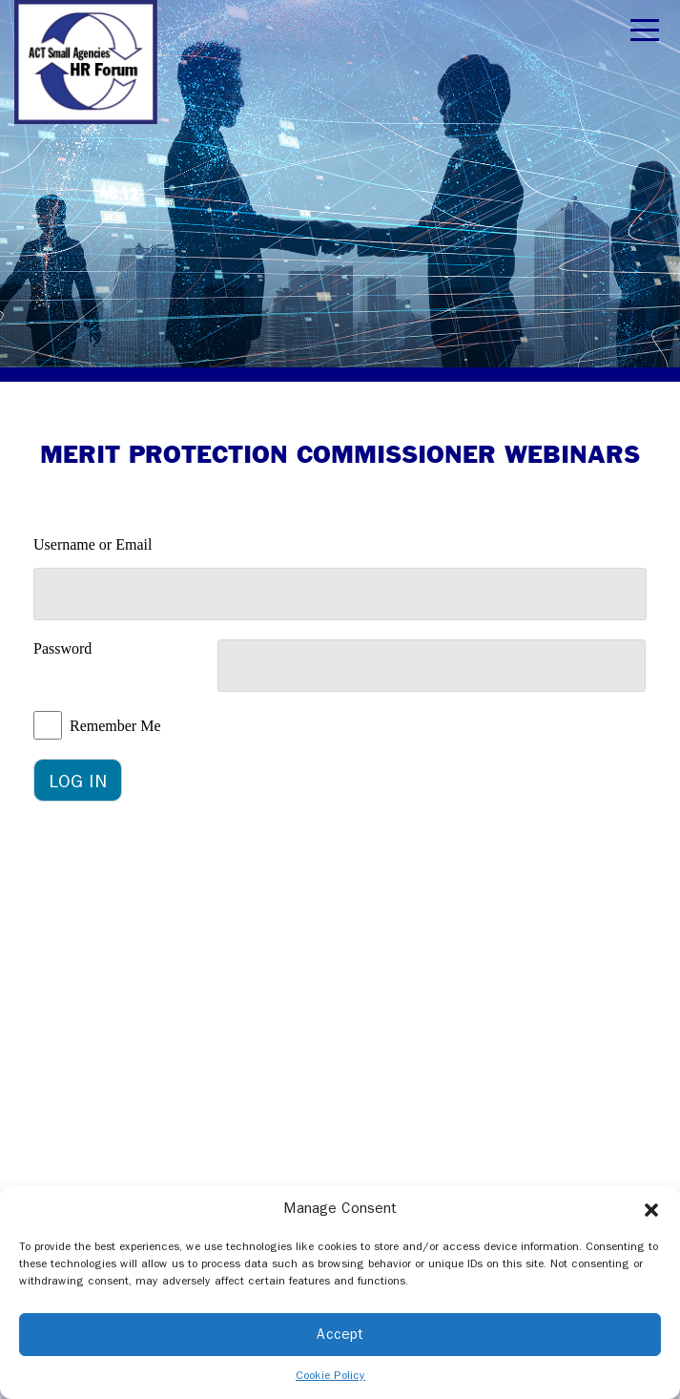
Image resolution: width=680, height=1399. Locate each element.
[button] (651, 1209)
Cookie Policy (330, 1375)
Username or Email (92, 544)
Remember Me (115, 726)
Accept (340, 1334)
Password (62, 648)
